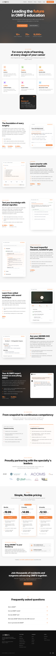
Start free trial (50, 1)
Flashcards (21, 638)
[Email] (53, 653)
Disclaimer (45, 636)
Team (33, 638)
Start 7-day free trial (22, 25)
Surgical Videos (22, 643)
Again (6, 183)
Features (25, 1)
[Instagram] (50, 653)
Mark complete (49, 146)
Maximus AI (30, 1)
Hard (11, 183)
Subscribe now (28, 583)
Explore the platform (34, 25)
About (33, 636)
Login (44, 1)
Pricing (35, 1)
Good (16, 183)
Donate (33, 643)
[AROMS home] (5, 2)
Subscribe (10, 518)
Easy (22, 183)
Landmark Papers (22, 641)
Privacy (45, 638)
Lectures (20, 636)
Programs (39, 1)
